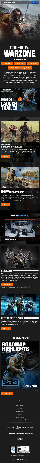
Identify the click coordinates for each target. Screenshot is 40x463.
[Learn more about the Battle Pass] (6, 328)
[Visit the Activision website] (11, 428)
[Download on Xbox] (7, 63)
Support (20, 414)
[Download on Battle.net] (33, 63)
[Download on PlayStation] (14, 68)
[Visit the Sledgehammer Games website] (29, 427)
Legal (20, 400)
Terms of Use (20, 403)
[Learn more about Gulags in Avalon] (5, 204)
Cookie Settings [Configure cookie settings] (20, 459)
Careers (20, 408)
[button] (2, 2)
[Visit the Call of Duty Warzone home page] (14, 2)
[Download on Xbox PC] (20, 63)
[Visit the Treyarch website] (20, 427)
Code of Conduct (20, 417)
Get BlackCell (7, 284)
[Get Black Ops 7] (35, 2)
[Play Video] (20, 99)
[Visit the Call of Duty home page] (7, 2)
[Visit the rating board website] (23, 449)
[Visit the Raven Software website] (29, 433)
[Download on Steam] (26, 68)
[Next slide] (37, 227)
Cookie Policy (20, 411)
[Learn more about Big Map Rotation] (5, 156)
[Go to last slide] (2, 227)
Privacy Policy (20, 405)
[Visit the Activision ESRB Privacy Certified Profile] (13, 449)
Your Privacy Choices (18, 420)
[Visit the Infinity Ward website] (20, 433)
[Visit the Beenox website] (20, 439)
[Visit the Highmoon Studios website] (11, 433)
